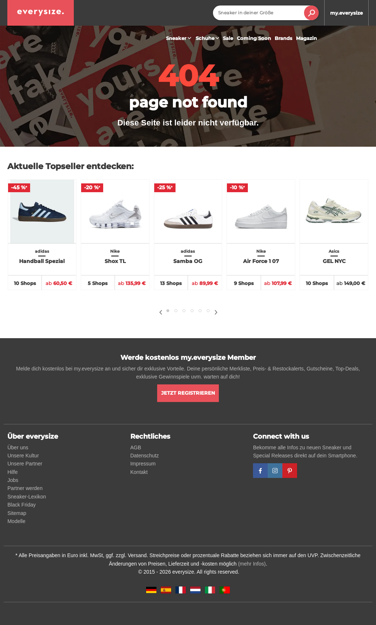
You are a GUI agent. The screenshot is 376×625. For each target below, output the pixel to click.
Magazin (306, 38)
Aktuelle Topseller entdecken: (70, 166)
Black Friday (21, 505)
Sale (228, 38)
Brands (283, 38)
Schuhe (208, 38)
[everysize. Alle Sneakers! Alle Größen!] (40, 13)
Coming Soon (254, 38)
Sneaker (179, 38)
